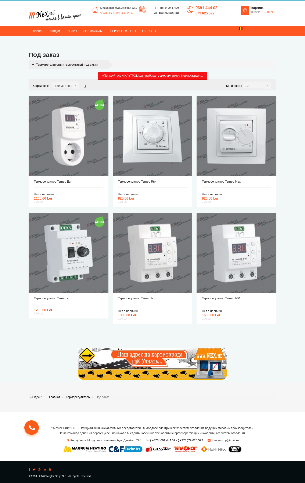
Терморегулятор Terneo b (135, 298)
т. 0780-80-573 (108, 12)
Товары (71, 31)
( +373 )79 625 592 (190, 440)
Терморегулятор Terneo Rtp (137, 181)
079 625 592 (204, 13)
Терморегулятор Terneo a (51, 298)
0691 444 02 (206, 8)
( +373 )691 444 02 (162, 440)
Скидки (55, 31)
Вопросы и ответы (122, 31)
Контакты (149, 31)
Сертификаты (92, 31)
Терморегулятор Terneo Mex (221, 181)
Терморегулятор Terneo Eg (52, 181)
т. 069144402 (125, 12)
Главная (37, 31)
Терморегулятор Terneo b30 (221, 298)
